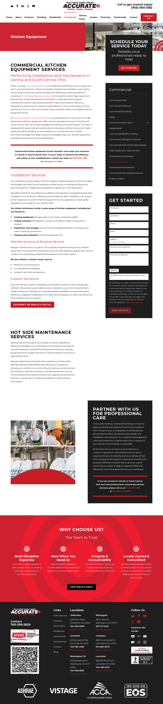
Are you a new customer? (120, 247)
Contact (57, 647)
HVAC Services (60, 615)
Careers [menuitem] (93, 17)
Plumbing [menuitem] (41, 17)
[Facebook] (17, 6)
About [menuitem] (18, 17)
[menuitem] (129, 100)
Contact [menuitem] (133, 17)
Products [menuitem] (29, 17)
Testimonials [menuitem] (119, 17)
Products (58, 621)
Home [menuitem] (9, 17)
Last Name (114, 216)
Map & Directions (78, 630)
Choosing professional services (37, 96)
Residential (59, 631)
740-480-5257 (103, 667)
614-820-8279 (103, 647)
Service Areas (60, 641)
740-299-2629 (20, 624)
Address (113, 239)
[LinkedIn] (22, 6)
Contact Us (148, 17)
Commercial (60, 636)
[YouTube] (33, 6)
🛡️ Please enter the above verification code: (127, 275)
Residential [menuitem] (55, 17)
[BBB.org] (28, 6)
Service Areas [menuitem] (82, 17)
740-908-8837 (77, 670)
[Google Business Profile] (12, 6)
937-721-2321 (102, 626)
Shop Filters (59, 626)
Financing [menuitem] (105, 17)
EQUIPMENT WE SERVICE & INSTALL (32, 304)
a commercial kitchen (35, 86)
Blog (56, 652)
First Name (114, 208)
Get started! (129, 68)
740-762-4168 (77, 647)
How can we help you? (119, 255)
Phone (113, 224)
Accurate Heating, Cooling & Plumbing (31, 118)
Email (112, 231)
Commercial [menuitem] (70, 17)
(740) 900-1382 (141, 7)
